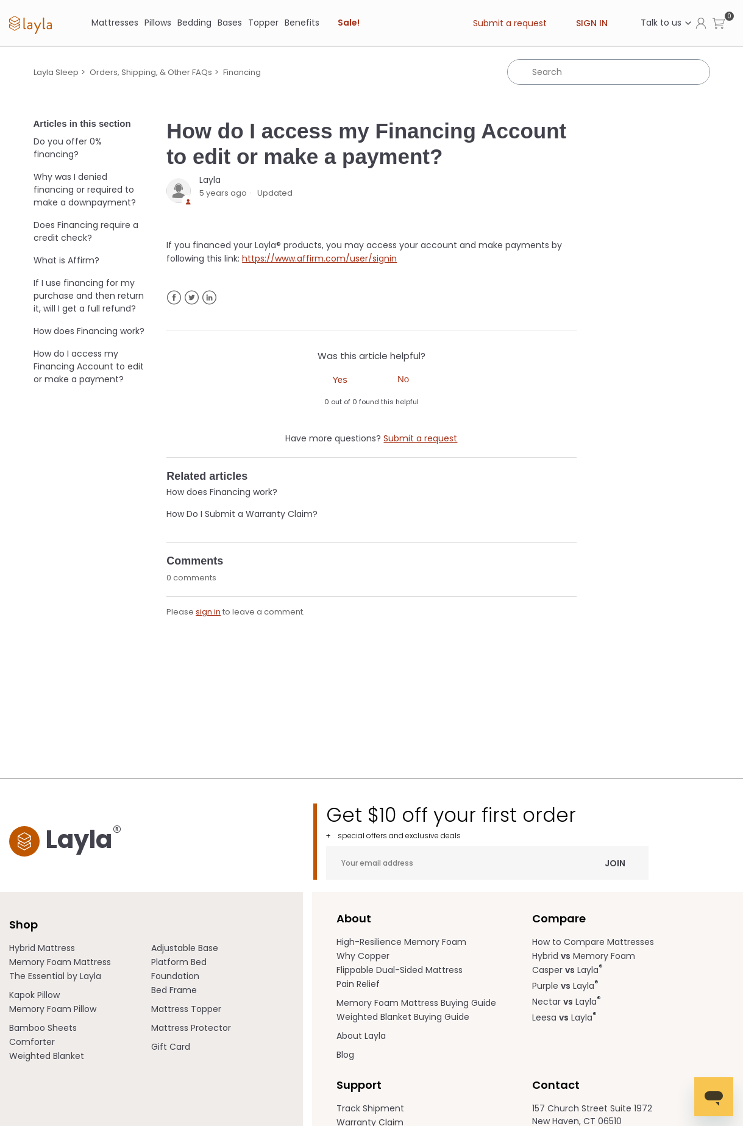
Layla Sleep (56, 72)
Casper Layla (567, 970)
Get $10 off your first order (487, 822)
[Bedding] (194, 23)
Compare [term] (559, 918)
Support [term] (359, 1084)
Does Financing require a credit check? (86, 231)
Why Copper (362, 956)
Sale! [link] (349, 22)
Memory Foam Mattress (60, 962)
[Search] (608, 72)
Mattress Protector (191, 1028)
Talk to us (666, 22)
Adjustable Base (184, 948)
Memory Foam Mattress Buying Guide (416, 1003)
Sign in (592, 23)
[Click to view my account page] (700, 22)
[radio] (339, 379)
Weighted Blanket (46, 1056)
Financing (242, 72)
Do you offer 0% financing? (68, 147)
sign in (208, 612)
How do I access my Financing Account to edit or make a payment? (89, 366)
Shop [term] (23, 924)
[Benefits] (302, 23)
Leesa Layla (564, 1017)
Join (615, 863)
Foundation (175, 976)
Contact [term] (556, 1084)
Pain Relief (358, 984)
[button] (719, 22)
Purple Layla (565, 986)
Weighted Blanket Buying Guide (402, 1017)
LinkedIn (209, 297)
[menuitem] (80, 948)
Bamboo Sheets (43, 1028)
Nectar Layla (566, 1002)
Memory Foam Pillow (52, 1009)
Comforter (32, 1042)
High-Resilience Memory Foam (401, 942)
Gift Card (170, 1047)
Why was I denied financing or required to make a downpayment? (85, 189)
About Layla (361, 1036)
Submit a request (510, 23)
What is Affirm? (66, 260)
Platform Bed (179, 962)
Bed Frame (174, 990)
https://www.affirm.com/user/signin (319, 258)
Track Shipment (370, 1108)
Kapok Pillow (34, 995)
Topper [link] (263, 22)
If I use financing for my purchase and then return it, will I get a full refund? (89, 296)
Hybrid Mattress (42, 948)
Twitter (191, 297)
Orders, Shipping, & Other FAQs (151, 72)
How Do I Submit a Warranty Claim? (242, 514)
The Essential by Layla (55, 976)
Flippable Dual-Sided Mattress (399, 970)
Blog (345, 1055)
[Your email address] (487, 863)
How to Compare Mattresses (593, 942)
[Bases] (230, 23)
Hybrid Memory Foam (583, 956)
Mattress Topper (186, 1009)
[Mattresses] (114, 23)
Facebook (174, 297)
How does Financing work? (89, 331)
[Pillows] (157, 23)
